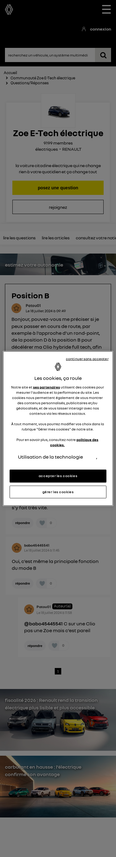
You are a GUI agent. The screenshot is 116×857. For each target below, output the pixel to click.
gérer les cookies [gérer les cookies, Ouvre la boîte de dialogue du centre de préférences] (58, 491)
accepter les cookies (58, 475)
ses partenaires (46, 387)
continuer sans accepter (87, 358)
